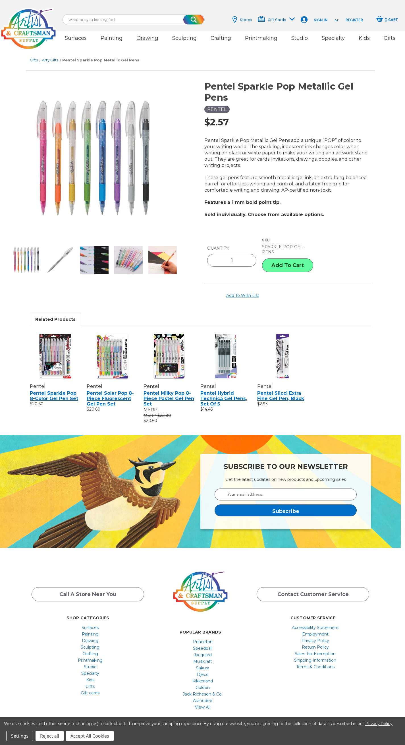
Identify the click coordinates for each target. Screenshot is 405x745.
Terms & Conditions (315, 660)
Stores (242, 19)
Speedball (202, 641)
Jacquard (203, 648)
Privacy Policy (315, 634)
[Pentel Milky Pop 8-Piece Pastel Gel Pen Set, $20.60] (169, 349)
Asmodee (202, 694)
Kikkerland (202, 674)
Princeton (203, 635)
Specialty (333, 38)
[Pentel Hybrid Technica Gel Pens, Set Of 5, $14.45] (225, 349)
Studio (299, 38)
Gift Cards (276, 19)
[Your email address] (286, 488)
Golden (203, 681)
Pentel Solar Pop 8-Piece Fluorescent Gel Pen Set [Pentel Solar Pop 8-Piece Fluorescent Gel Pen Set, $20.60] (110, 392)
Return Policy (315, 640)
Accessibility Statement (315, 621)
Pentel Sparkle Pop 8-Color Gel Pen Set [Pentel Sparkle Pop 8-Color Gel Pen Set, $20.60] (54, 389)
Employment (315, 627)
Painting (111, 38)
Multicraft (202, 654)
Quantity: (218, 242)
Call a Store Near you (87, 589)
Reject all (49, 736)
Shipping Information (315, 653)
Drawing (147, 38)
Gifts (389, 38)
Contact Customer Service (313, 589)
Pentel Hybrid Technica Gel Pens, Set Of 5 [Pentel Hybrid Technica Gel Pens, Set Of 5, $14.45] (223, 392)
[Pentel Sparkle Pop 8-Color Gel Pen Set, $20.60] (55, 349)
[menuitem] (90, 621)
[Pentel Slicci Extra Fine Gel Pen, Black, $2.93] (282, 349)
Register (354, 20)
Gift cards (90, 686)
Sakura (202, 661)
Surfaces (76, 38)
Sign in (320, 20)
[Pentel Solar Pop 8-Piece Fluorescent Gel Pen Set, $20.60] (112, 349)
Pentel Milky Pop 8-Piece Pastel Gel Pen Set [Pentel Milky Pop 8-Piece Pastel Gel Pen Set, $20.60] (169, 392)
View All (202, 700)
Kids (364, 38)
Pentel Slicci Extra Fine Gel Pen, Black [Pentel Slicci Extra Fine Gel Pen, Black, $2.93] (280, 389)
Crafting (221, 38)
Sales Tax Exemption (315, 647)
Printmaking (261, 38)
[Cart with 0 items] (387, 19)
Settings (19, 736)
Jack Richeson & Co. (203, 687)
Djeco (203, 667)
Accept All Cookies (89, 736)
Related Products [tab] (55, 312)
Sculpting (184, 38)
